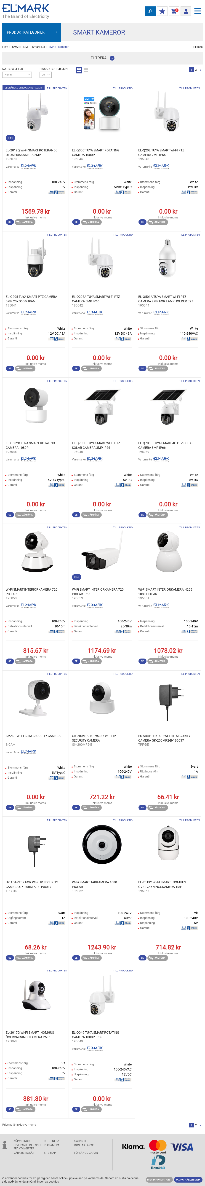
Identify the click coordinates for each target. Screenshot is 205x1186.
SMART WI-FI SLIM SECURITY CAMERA (33, 736)
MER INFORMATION (158, 1179)
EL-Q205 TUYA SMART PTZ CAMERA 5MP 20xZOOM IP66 (31, 299)
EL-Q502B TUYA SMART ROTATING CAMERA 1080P (30, 445)
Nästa (200, 70)
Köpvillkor (21, 1141)
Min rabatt (161, 11)
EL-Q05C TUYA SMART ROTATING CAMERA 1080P (96, 152)
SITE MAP (50, 1152)
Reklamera (51, 1145)
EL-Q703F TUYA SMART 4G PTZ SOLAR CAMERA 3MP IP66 (166, 445)
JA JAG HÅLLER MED (188, 1179)
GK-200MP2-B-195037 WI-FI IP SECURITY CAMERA (94, 738)
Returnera (51, 1141)
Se (9, 222)
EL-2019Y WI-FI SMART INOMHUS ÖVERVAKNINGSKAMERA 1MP (162, 884)
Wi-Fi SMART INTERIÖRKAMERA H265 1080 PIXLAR (165, 592)
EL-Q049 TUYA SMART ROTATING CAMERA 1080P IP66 (95, 1035)
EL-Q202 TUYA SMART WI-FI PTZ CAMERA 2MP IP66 (161, 152)
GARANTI (80, 1141)
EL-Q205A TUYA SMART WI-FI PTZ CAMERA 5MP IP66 (96, 299)
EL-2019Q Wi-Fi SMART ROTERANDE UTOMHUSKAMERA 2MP (31, 152)
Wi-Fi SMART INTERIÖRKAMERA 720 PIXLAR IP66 (98, 592)
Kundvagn (173, 11)
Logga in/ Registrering (184, 10)
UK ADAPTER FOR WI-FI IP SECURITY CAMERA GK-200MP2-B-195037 (32, 884)
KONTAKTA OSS (84, 1145)
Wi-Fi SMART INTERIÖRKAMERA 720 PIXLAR (31, 592)
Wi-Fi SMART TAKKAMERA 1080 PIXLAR (94, 884)
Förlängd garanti (87, 1152)
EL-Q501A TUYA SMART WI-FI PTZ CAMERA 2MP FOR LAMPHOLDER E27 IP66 (165, 299)
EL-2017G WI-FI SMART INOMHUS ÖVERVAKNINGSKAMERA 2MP (30, 1035)
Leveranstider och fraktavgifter (27, 1147)
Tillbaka (198, 46)
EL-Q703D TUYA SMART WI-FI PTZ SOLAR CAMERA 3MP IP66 (96, 445)
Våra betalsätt (24, 1152)
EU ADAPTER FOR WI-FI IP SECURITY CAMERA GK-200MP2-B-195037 (164, 738)
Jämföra (24, 222)
